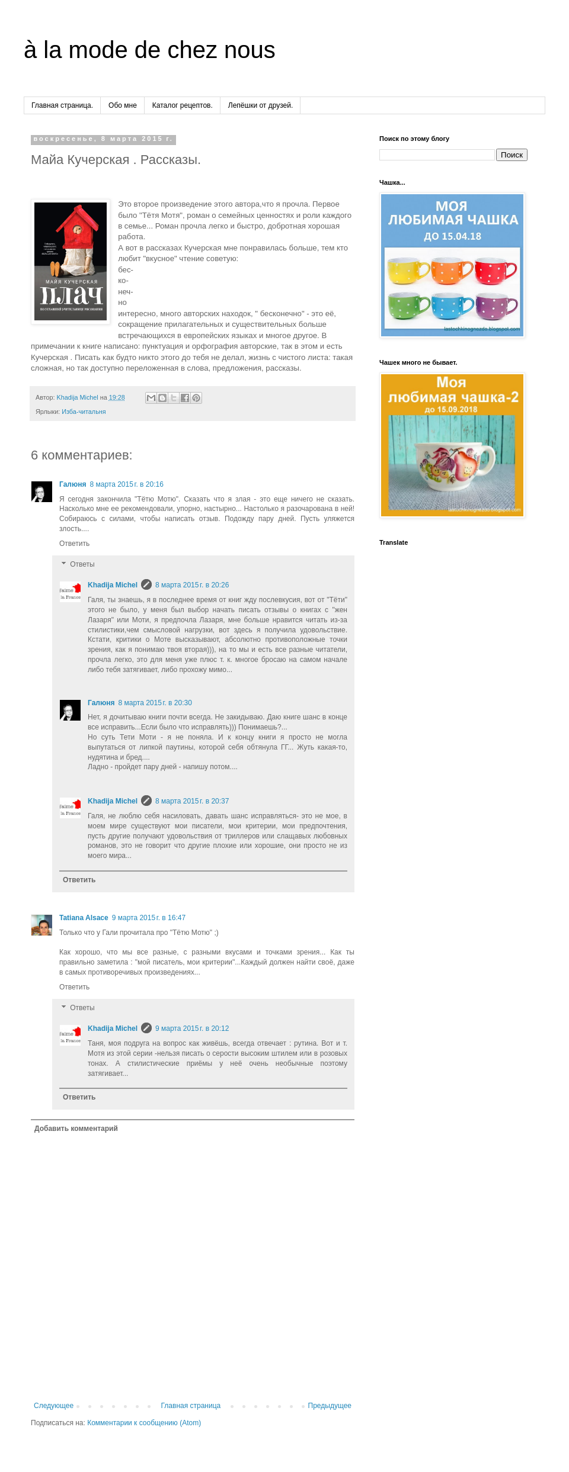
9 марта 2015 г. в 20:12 (192, 1028)
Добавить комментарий (76, 1128)
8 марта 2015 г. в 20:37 (192, 801)
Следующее (53, 1406)
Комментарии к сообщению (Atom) (144, 1423)
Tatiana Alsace (83, 918)
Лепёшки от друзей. (260, 105)
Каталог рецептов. (182, 105)
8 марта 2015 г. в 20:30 (154, 703)
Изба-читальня (84, 411)
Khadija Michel (113, 585)
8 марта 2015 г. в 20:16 (126, 484)
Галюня (72, 484)
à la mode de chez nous (150, 50)
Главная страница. (62, 105)
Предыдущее (329, 1406)
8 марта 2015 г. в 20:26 (192, 585)
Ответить (74, 543)
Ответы (82, 565)
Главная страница (191, 1406)
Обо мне (122, 105)
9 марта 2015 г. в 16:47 (149, 918)
